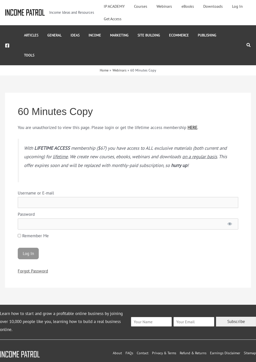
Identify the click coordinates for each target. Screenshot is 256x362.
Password (26, 194)
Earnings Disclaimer (225, 333)
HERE (192, 107)
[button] (248, 35)
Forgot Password (33, 251)
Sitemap (250, 333)
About (117, 333)
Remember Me (33, 215)
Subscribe (236, 301)
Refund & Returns (193, 333)
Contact (142, 333)
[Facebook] (7, 35)
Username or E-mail (36, 173)
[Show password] (229, 204)
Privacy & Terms (164, 333)
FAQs (129, 333)
